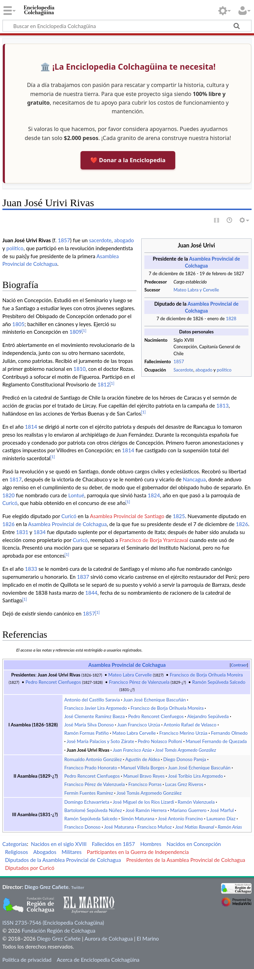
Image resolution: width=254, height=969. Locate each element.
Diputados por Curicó (29, 868)
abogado (203, 370)
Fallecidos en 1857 (113, 844)
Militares (71, 852)
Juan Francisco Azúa (132, 750)
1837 (83, 577)
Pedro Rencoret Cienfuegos (53, 682)
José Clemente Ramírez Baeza (94, 716)
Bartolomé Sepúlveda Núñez (93, 810)
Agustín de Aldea (142, 759)
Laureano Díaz (221, 818)
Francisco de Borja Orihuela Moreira (206, 675)
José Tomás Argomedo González (185, 750)
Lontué (76, 495)
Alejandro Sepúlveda (208, 716)
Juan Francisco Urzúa (138, 724)
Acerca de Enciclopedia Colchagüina (98, 960)
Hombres (150, 844)
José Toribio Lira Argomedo (195, 776)
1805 (18, 324)
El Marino (148, 938)
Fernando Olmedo (229, 733)
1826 (8, 524)
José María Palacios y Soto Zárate (100, 741)
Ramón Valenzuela (196, 802)
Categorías (14, 844)
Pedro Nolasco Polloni (160, 741)
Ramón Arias (230, 827)
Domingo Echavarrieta (86, 802)
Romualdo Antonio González (93, 759)
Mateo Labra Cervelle (130, 675)
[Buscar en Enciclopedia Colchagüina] (127, 25)
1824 (154, 495)
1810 (80, 369)
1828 (231, 318)
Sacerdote (183, 370)
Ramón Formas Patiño (86, 733)
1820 (8, 495)
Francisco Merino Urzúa (183, 733)
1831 (22, 532)
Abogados (44, 852)
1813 (223, 405)
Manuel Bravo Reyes (143, 776)
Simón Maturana (137, 818)
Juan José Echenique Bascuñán (154, 699)
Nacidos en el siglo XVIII (58, 844)
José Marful (222, 810)
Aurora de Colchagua (108, 938)
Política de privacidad (26, 960)
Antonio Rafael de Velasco (190, 724)
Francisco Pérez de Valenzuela (139, 682)
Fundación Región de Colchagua (58, 930)
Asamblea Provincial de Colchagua (67, 524)
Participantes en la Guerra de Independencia (138, 852)
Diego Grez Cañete (47, 887)
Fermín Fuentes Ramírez (88, 793)
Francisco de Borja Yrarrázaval (153, 540)
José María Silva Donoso (89, 724)
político (224, 370)
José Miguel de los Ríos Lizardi (143, 802)
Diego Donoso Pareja (184, 759)
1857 (178, 361)
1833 (31, 569)
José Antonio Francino (180, 818)
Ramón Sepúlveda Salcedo (218, 682)
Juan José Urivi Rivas (58, 675)
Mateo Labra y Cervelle (196, 290)
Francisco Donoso (82, 827)
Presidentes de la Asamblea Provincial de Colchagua (185, 860)
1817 (15, 479)
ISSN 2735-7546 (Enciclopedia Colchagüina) (53, 922)
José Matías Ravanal (194, 827)
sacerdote (100, 240)
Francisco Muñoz (154, 827)
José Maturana (119, 827)
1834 (39, 532)
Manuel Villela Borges (142, 767)
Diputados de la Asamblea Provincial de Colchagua (63, 860)
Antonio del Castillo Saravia (92, 699)
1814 (31, 427)
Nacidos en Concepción (194, 844)
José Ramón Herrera (146, 810)
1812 (104, 384)
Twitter (77, 887)
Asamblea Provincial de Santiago (127, 516)
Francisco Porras (145, 784)
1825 (179, 516)
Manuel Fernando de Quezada (216, 741)
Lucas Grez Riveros (184, 784)
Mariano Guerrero (188, 810)
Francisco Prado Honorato (90, 767)
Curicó (9, 503)
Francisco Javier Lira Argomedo (95, 708)
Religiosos (16, 852)
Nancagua (194, 479)
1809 (75, 332)
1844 (91, 593)
